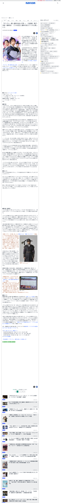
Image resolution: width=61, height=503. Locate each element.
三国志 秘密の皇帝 (54, 66)
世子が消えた (43, 49)
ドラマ (12, 20)
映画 (16, 20)
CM (31, 20)
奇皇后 (45, 48)
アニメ (24, 20)
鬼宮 (42, 48)
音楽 (28, 20)
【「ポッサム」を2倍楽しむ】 (8, 67)
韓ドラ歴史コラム (44, 34)
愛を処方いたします (44, 51)
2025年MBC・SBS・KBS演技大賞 (46, 28)
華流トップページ (44, 61)
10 (27, 391)
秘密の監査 (47, 53)
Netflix (43, 29)
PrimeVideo (52, 31)
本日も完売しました (44, 56)
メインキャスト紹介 (12, 92)
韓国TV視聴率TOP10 (44, 41)
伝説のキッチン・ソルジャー (46, 54)
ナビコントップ (4, 17)
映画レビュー (43, 69)
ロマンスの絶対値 (44, 59)
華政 (46, 44)
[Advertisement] (30, 11)
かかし (42, 53)
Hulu (51, 33)
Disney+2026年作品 (44, 31)
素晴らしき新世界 (53, 51)
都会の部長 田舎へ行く (54, 56)
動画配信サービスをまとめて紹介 (47, 71)
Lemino (46, 33)
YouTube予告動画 (7, 336)
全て (5, 20)
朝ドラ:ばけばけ (44, 23)
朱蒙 (49, 48)
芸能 (20, 20)
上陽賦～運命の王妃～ (45, 64)
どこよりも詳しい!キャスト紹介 (47, 43)
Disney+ (57, 29)
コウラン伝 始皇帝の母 (45, 66)
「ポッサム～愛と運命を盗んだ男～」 (10, 64)
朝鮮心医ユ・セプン (52, 44)
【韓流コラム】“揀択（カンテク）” (26, 234)
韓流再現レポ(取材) (45, 39)
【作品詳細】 (5, 339)
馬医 (42, 46)
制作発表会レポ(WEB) (54, 39)
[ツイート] (34, 33)
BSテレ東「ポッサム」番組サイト (10, 330)
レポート (35, 20)
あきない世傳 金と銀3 (45, 26)
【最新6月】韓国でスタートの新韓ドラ (48, 38)
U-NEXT (42, 33)
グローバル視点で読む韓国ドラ (47, 36)
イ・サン (46, 46)
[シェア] (37, 33)
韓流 (8, 20)
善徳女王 (53, 48)
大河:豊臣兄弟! (52, 23)
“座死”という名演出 (30, 296)
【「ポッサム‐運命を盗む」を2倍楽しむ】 (17, 339)
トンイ (42, 44)
